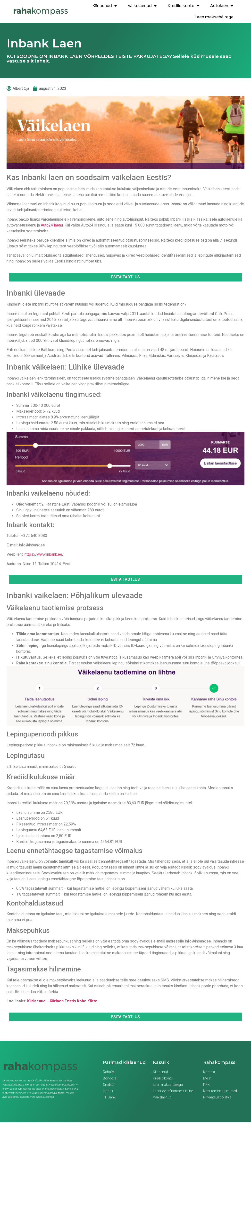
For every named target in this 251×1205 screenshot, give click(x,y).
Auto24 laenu (52, 225)
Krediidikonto (183, 5)
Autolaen (221, 5)
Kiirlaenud (104, 5)
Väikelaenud (142, 5)
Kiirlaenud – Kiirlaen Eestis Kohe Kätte (62, 1001)
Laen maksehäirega (214, 17)
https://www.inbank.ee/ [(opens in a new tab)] (44, 554)
